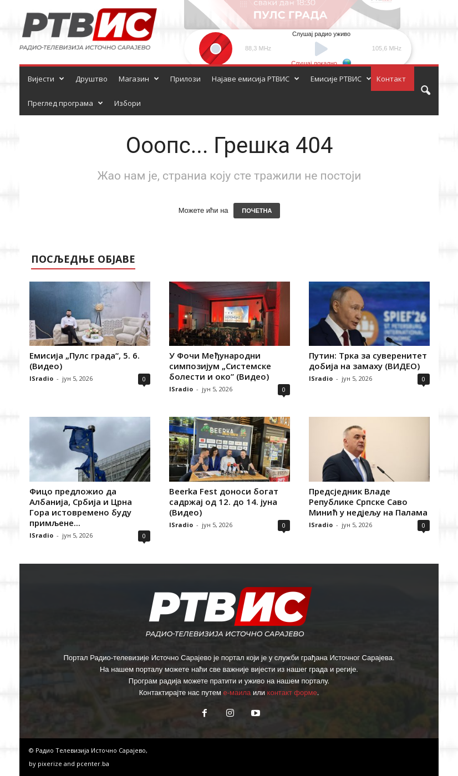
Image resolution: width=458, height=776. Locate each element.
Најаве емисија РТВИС (255, 79)
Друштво (91, 79)
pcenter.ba (93, 763)
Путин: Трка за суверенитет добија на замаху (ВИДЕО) (368, 360)
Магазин (139, 79)
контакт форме (292, 692)
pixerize (51, 763)
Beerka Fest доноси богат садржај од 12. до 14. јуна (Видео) (223, 502)
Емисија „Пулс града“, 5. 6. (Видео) (84, 360)
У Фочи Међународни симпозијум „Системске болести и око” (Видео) (220, 366)
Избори (127, 103)
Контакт (391, 79)
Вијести (46, 79)
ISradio (41, 378)
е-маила (237, 692)
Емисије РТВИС (341, 79)
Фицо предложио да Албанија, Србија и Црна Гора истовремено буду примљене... (80, 507)
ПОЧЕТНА (257, 210)
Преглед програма (65, 103)
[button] (425, 91)
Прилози (185, 79)
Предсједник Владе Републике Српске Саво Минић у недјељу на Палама (368, 502)
